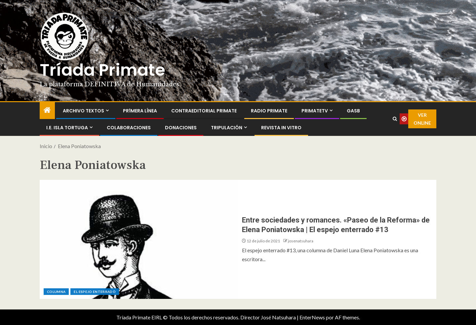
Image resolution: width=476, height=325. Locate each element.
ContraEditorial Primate (204, 110)
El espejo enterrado (95, 292)
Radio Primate (269, 110)
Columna (56, 292)
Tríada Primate (102, 70)
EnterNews (312, 317)
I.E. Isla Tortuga (67, 127)
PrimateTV (314, 110)
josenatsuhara (300, 240)
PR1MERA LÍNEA (140, 110)
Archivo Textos (83, 110)
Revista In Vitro (281, 127)
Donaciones (181, 127)
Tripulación (226, 127)
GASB (353, 110)
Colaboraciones (129, 127)
